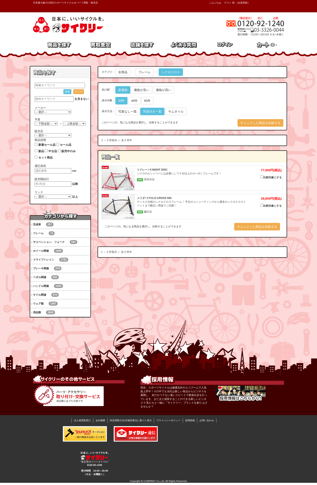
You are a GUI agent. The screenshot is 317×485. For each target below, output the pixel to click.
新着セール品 (46, 144)
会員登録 (242, 2)
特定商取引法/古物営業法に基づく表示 (131, 420)
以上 (75, 196)
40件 (134, 100)
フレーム (144, 72)
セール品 (65, 144)
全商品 (122, 72)
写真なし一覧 (127, 111)
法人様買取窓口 (82, 420)
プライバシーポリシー (168, 420)
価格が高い (163, 90)
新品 (41, 151)
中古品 (52, 151)
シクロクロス (171, 72)
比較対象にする (271, 177)
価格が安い (141, 90)
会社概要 (100, 420)
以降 (75, 184)
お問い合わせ (206, 420)
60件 (147, 100)
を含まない (81, 98)
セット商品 (45, 157)
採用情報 (190, 420)
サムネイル (176, 111)
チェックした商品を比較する (260, 123)
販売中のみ (68, 151)
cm (74, 170)
